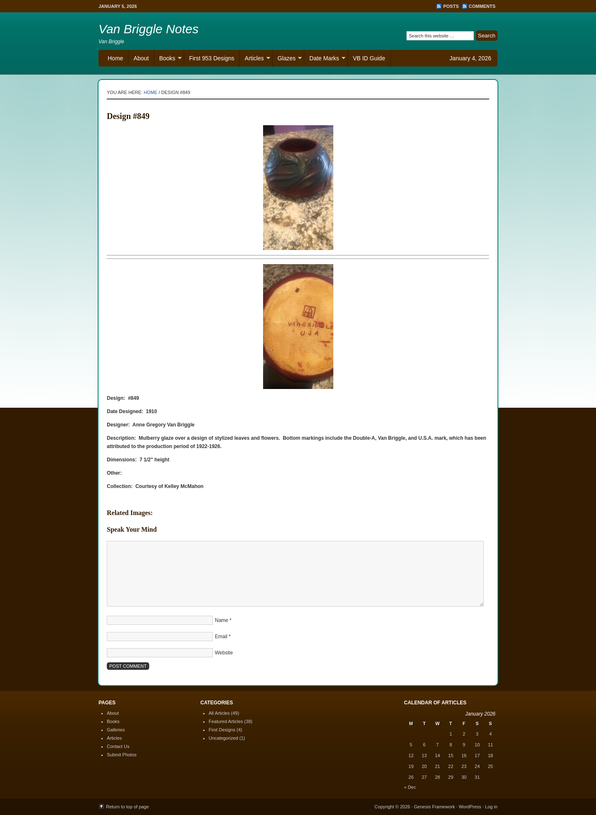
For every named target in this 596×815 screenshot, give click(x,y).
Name (221, 620)
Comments (482, 6)
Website (224, 653)
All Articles (219, 713)
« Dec (410, 787)
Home (115, 58)
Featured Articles (226, 721)
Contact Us (118, 746)
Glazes (287, 59)
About (141, 58)
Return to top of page (127, 806)
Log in (491, 806)
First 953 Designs (211, 58)
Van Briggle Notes (149, 29)
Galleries (116, 729)
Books (168, 59)
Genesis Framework (434, 806)
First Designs (222, 729)
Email (221, 636)
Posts (450, 6)
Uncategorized (223, 738)
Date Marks (324, 59)
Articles (255, 59)
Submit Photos (122, 754)
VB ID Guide (369, 58)
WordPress (470, 806)
